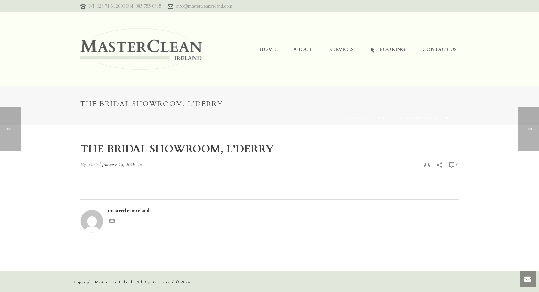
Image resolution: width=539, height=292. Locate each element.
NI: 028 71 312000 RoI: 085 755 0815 (125, 6)
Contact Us (439, 49)
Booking (388, 49)
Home (267, 49)
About (302, 49)
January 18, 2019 (118, 164)
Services (341, 49)
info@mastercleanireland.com (204, 6)
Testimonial (359, 118)
